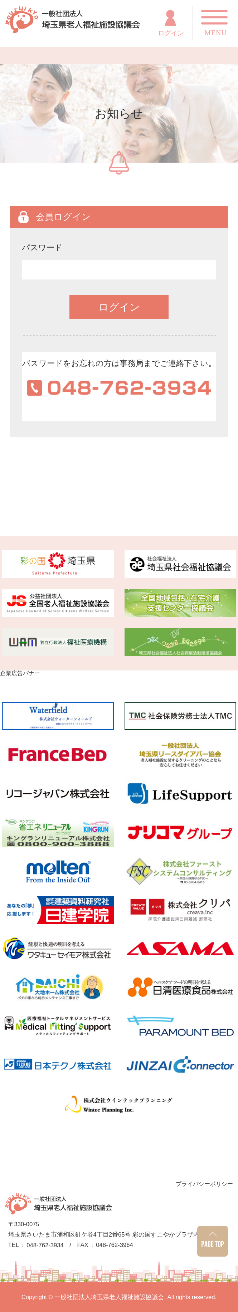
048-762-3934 (44, 1245)
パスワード (42, 248)
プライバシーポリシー (204, 1184)
